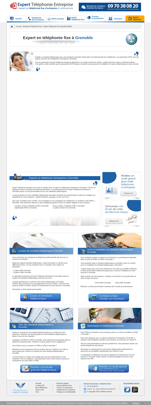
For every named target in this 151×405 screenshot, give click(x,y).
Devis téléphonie (41, 388)
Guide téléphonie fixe (64, 385)
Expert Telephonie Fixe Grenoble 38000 (57, 26)
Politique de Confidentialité (66, 392)
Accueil (19, 26)
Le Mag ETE (40, 385)
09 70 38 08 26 (92, 386)
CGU (37, 392)
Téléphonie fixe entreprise (66, 390)
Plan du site (39, 390)
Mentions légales (63, 383)
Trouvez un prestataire (65, 388)
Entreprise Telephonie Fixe (32, 26)
